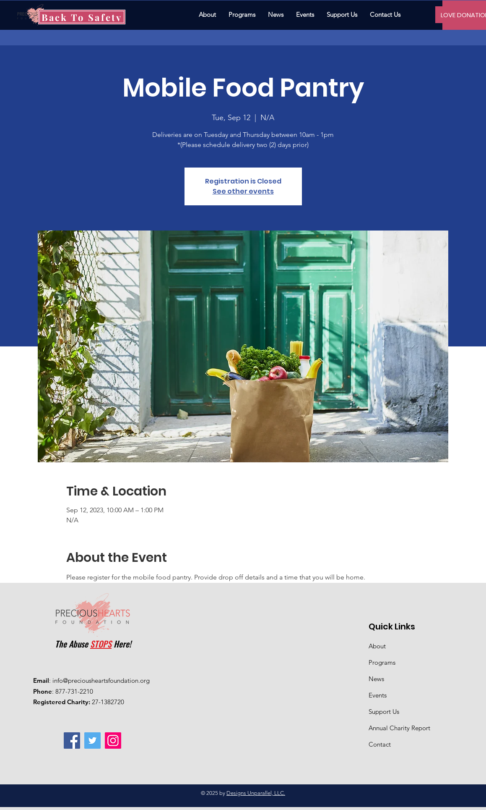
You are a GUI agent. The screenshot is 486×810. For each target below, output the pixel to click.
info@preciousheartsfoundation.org (101, 680)
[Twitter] (92, 740)
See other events (243, 191)
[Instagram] (113, 740)
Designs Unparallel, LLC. (255, 793)
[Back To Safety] (81, 17)
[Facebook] (72, 740)
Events (378, 695)
